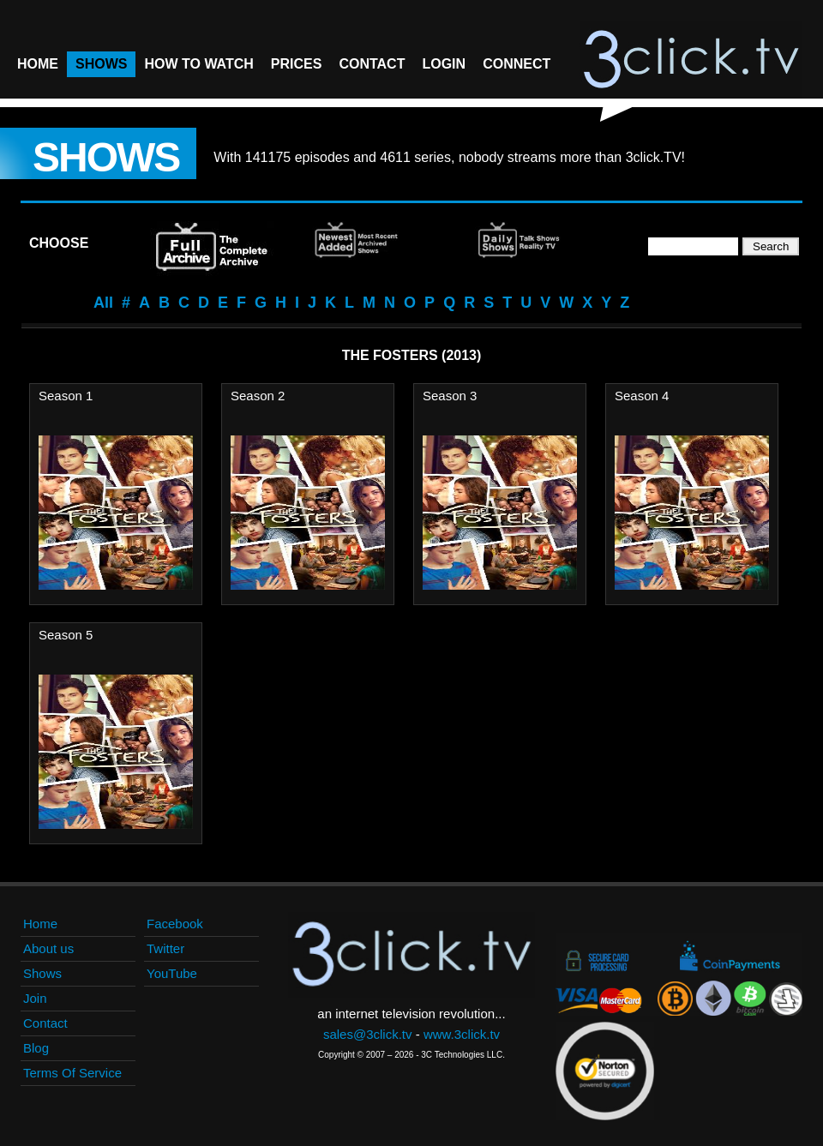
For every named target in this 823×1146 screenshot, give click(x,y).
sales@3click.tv (367, 1034)
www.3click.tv (462, 1034)
